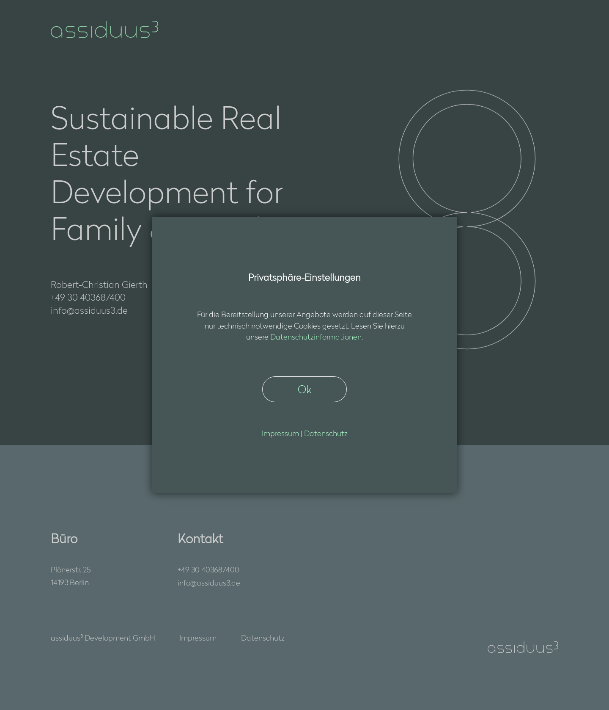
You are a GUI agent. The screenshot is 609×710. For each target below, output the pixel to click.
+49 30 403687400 (208, 569)
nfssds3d (209, 582)
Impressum (198, 637)
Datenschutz (263, 637)
